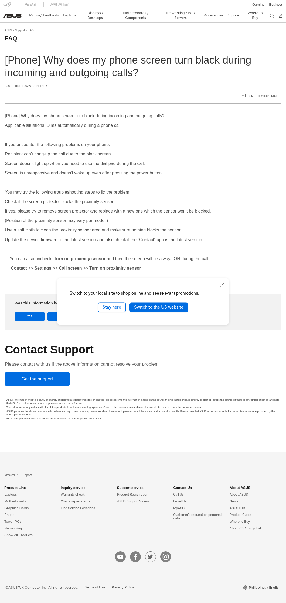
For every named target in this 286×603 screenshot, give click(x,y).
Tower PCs (12, 512)
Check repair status (75, 491)
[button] (7, 6)
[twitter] (150, 547)
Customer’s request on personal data (197, 507)
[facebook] (135, 547)
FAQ (31, 20)
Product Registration (132, 485)
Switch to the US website (158, 307)
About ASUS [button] (240, 478)
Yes (29, 307)
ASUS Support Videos (133, 491)
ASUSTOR (237, 498)
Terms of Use (95, 578)
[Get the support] (37, 369)
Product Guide (240, 505)
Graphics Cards (16, 498)
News (234, 491)
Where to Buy (240, 512)
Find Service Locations (78, 498)
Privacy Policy (123, 578)
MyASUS (179, 498)
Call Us (178, 485)
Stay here (112, 307)
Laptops (10, 485)
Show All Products (18, 525)
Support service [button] (130, 478)
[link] (143, 7)
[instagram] (165, 547)
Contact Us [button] (182, 478)
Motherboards (15, 491)
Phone (9, 505)
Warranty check (73, 485)
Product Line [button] (15, 478)
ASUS (8, 20)
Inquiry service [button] (73, 478)
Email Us (179, 491)
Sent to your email (263, 86)
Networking (13, 519)
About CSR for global (245, 519)
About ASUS (239, 485)
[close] (222, 285)
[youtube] (120, 547)
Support (20, 20)
